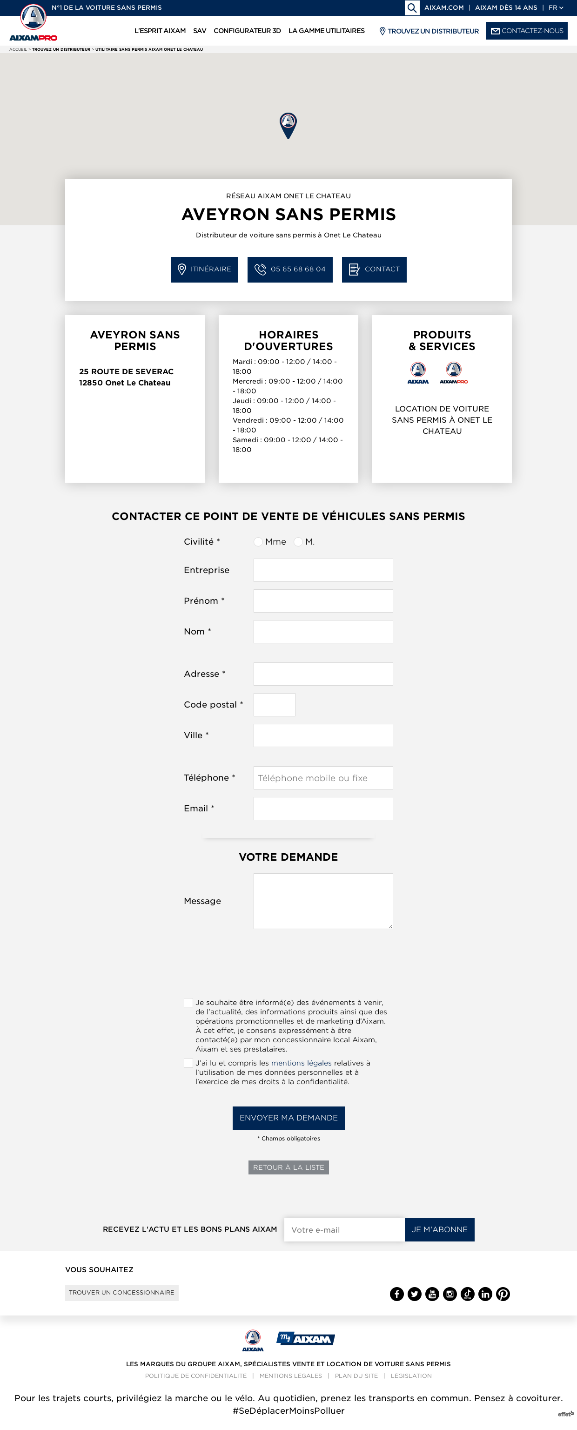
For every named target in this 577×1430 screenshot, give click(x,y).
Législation (411, 1384)
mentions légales (301, 1063)
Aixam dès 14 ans (506, 7)
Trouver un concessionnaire (136, 1297)
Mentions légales (291, 1384)
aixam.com (444, 7)
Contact (374, 270)
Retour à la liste (288, 1167)
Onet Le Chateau (137, 382)
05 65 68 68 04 (290, 270)
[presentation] (288, 966)
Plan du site (356, 1384)
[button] (288, 126)
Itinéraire (204, 270)
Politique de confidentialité (196, 1384)
